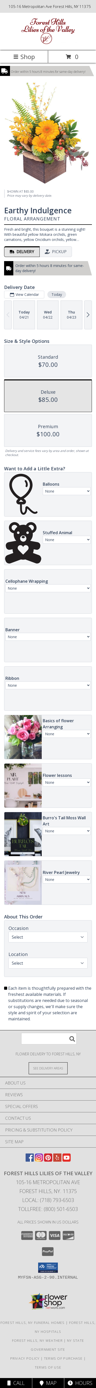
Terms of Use (48, 1367)
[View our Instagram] (39, 1160)
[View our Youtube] (66, 1160)
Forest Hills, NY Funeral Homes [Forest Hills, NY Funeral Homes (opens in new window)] (33, 1322)
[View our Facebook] (30, 1160)
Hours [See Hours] (80, 1383)
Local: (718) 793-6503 (48, 1200)
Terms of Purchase (63, 1358)
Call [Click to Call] (16, 1383)
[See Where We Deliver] (48, 1068)
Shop (24, 56)
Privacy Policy (25, 1358)
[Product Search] (49, 1038)
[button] (48, 1268)
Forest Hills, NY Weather (37, 1340)
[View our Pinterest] (48, 1160)
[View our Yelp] (57, 1160)
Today (56, 294)
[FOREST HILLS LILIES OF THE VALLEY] (48, 43)
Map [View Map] (48, 1383)
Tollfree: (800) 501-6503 (48, 1209)
